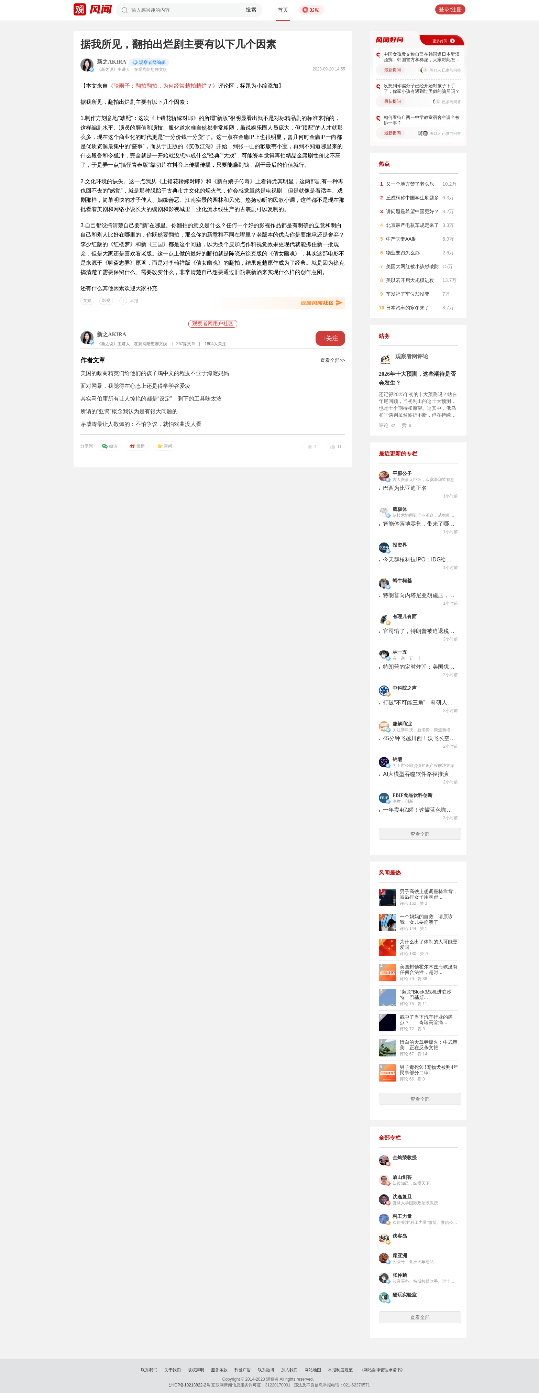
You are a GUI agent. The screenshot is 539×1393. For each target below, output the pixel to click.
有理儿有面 (405, 616)
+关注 (330, 338)
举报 (134, 300)
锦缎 (397, 759)
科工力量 (402, 1216)
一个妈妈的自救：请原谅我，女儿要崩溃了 (426, 919)
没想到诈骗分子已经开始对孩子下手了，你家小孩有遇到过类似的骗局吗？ (422, 88)
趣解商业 (402, 723)
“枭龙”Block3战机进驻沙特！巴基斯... (425, 994)
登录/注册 (450, 9)
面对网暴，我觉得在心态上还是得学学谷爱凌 (135, 386)
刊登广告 (242, 1370)
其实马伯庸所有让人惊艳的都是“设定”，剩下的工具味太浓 (151, 399)
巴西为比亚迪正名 (405, 488)
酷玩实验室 (405, 1294)
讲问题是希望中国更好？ (412, 211)
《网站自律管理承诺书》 (382, 1370)
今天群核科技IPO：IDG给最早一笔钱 (419, 559)
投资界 (400, 545)
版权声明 (196, 1370)
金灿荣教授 (405, 1157)
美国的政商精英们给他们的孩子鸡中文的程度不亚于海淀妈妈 (154, 373)
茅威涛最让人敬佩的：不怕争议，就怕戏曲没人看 (140, 424)
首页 (283, 10)
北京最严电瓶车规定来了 (412, 225)
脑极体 (400, 509)
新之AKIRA (111, 62)
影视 (106, 300)
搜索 (251, 9)
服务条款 (219, 1370)
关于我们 (172, 1370)
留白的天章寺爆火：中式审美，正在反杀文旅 (429, 1044)
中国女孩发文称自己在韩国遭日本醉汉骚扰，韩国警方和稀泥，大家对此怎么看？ (422, 57)
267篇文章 (185, 343)
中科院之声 (405, 688)
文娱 (87, 300)
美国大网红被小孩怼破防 (412, 266)
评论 (387, 425)
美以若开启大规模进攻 (410, 280)
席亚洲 (400, 1255)
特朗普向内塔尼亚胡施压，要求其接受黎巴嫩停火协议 (419, 595)
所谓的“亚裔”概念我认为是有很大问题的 (129, 411)
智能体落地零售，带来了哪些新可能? (419, 524)
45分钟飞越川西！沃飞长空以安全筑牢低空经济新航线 (419, 738)
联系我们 (149, 1370)
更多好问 (440, 41)
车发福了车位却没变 (407, 294)
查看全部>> (332, 360)
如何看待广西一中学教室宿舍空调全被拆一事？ (422, 120)
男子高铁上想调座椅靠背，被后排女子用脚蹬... (429, 894)
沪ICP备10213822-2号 (189, 1385)
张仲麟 (400, 1275)
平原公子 (402, 473)
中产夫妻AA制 (401, 239)
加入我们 (289, 1370)
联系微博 (266, 1370)
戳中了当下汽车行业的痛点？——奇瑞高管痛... (426, 1019)
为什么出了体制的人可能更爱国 (429, 944)
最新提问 (392, 69)
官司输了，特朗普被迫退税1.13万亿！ (419, 631)
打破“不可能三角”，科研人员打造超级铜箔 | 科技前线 (419, 702)
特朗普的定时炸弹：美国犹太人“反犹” (419, 667)
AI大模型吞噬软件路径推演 (416, 774)
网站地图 (313, 1370)
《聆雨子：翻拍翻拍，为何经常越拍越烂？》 (163, 86)
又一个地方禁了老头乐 (410, 184)
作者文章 (92, 360)
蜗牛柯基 (402, 580)
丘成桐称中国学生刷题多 (412, 197)
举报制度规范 (340, 1370)
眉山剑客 (402, 1177)
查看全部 (420, 834)
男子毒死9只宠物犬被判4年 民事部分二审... (429, 1069)
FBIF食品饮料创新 (412, 795)
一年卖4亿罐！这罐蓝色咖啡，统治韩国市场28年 (419, 810)
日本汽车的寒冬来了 (407, 307)
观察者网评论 (411, 356)
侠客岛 (400, 1236)
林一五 (400, 652)
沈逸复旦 (402, 1196)
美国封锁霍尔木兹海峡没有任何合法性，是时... (429, 969)
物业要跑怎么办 (403, 252)
